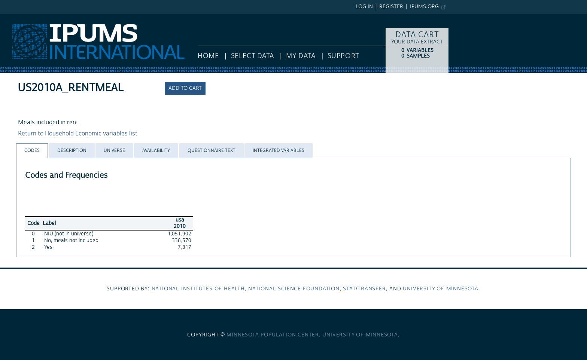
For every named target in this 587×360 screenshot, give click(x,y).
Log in (364, 6)
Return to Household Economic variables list (77, 133)
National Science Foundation (294, 289)
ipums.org (424, 6)
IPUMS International (27, 18)
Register (391, 6)
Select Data (252, 56)
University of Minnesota (440, 289)
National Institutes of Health (198, 289)
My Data (300, 56)
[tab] (32, 150)
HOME (208, 56)
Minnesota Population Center (272, 335)
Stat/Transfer (364, 289)
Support (343, 56)
